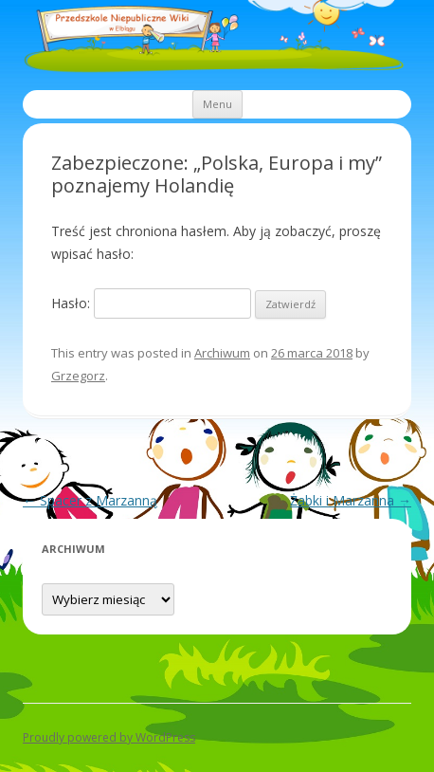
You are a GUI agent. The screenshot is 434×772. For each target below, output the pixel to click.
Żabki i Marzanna (350, 500)
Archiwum (222, 352)
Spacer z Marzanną (90, 500)
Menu (217, 104)
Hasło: (151, 303)
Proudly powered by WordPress (109, 737)
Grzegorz (78, 375)
